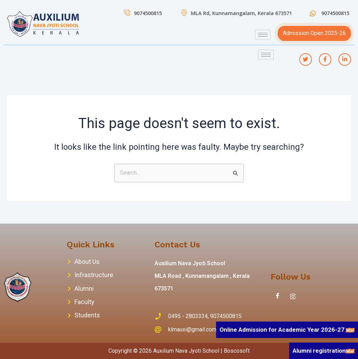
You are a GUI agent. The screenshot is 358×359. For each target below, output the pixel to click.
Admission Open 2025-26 (314, 33)
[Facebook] (277, 296)
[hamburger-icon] (263, 35)
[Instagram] (293, 296)
